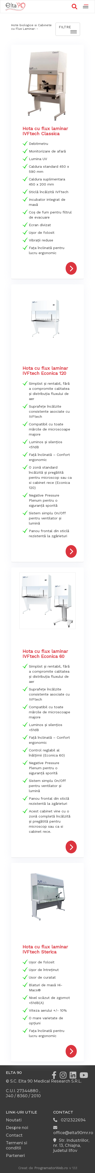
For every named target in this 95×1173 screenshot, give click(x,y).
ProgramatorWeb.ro (51, 1168)
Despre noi (17, 1127)
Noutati (14, 1120)
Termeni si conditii (16, 1145)
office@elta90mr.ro (73, 1130)
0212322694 (69, 1120)
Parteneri (15, 1155)
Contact (14, 1135)
